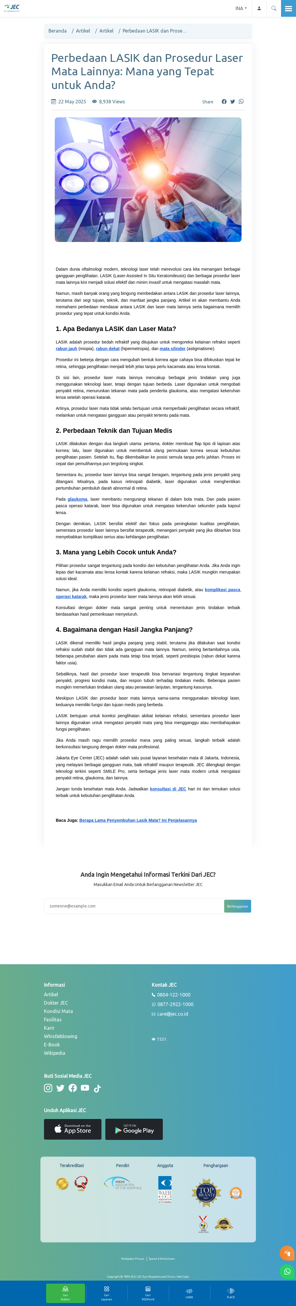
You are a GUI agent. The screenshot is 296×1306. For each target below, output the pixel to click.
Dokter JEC (56, 1003)
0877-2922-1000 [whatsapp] (172, 1004)
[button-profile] (259, 8)
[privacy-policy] (134, 1261)
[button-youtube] (84, 1088)
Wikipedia (54, 1053)
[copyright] (148, 1277)
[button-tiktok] (96, 1088)
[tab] (189, 1293)
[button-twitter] (60, 1088)
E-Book (52, 1044)
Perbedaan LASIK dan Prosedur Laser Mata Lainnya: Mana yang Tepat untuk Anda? (156, 30)
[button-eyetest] (287, 1253)
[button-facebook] (72, 1088)
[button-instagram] (48, 1088)
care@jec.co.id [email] (170, 1014)
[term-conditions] (162, 1261)
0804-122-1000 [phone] (171, 995)
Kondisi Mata (58, 1011)
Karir (49, 1028)
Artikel (83, 30)
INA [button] (239, 8)
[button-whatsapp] (287, 1271)
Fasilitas (53, 1019)
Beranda (57, 30)
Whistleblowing (60, 1036)
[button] (273, 8)
